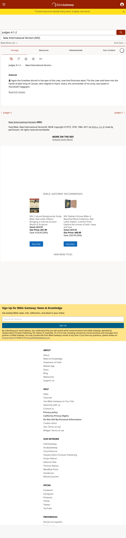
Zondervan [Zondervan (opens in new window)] (48, 473)
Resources (19, 50)
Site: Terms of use (52, 426)
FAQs (45, 394)
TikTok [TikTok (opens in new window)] (46, 501)
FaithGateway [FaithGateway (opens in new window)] (50, 443)
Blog (45, 373)
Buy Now (36, 244)
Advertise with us (51, 405)
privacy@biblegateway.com (38, 337)
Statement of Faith (52, 362)
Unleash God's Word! (62, 139)
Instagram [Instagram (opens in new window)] (48, 493)
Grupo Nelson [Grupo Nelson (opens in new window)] (50, 458)
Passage (6, 50)
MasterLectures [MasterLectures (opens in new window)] (51, 476)
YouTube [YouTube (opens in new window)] (47, 508)
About (46, 355)
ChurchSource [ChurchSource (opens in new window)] (50, 451)
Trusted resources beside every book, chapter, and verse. (62, 11)
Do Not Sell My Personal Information (62, 419)
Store (46, 369)
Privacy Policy (8, 337)
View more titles (63, 254)
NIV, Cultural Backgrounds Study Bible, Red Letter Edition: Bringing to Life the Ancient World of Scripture (45, 220)
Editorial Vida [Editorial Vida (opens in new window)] (49, 462)
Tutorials (47, 397)
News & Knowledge (52, 358)
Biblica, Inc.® (98, 127)
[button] (122, 4)
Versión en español (52, 521)
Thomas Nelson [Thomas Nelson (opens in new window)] (51, 465)
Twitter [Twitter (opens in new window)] (46, 504)
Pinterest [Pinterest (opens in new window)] (47, 497)
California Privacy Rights (56, 415)
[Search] (120, 32)
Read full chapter (17, 92)
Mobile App (48, 366)
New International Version (22, 122)
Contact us (48, 408)
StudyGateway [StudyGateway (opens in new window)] (50, 447)
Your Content (52, 50)
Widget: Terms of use (53, 430)
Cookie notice (50, 423)
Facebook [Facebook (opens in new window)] (48, 490)
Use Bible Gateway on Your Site (58, 401)
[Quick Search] (58, 32)
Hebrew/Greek (35, 50)
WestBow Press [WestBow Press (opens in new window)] (50, 469)
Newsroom (48, 376)
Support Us (48, 380)
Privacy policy (50, 412)
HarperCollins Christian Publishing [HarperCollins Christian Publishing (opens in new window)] (60, 454)
